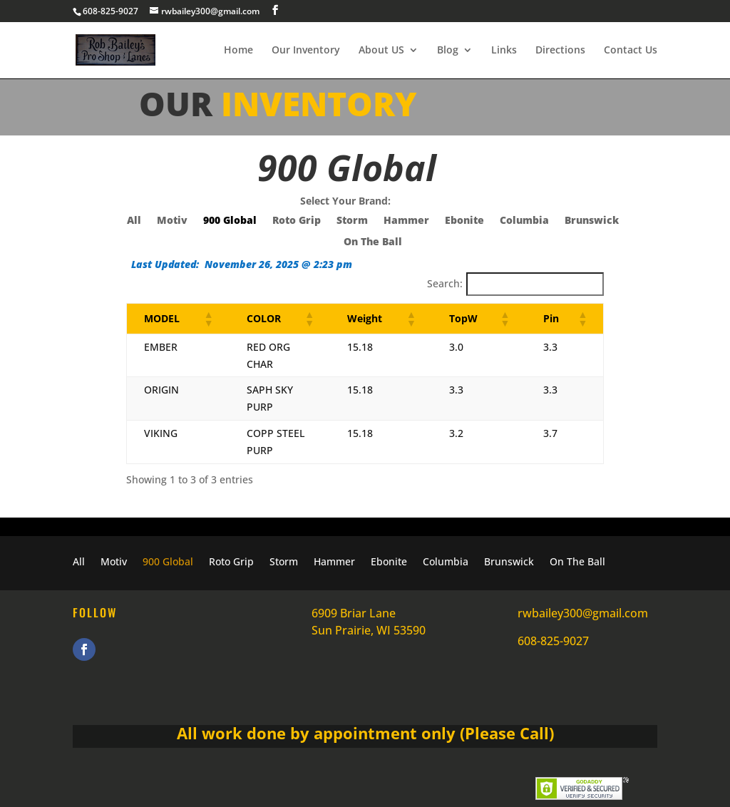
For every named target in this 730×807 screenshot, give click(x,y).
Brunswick (592, 221)
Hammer (406, 221)
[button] (198, 318)
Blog (447, 50)
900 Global (230, 221)
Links (504, 50)
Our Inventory (306, 50)
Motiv (172, 221)
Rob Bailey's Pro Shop (208, 787)
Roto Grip (296, 221)
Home (238, 50)
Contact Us (630, 50)
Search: (445, 283)
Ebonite (464, 221)
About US (381, 50)
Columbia (524, 221)
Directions (560, 50)
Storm (352, 221)
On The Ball (373, 242)
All (134, 221)
